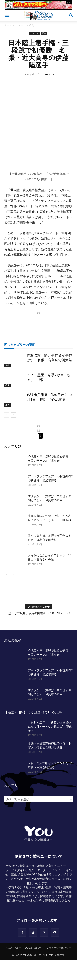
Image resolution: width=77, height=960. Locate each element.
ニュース (20, 25)
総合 (31, 25)
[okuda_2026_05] (38, 8)
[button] (7, 15)
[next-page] (13, 415)
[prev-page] (6, 415)
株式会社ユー (13, 947)
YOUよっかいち (34, 947)
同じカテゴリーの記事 (19, 344)
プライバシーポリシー (58, 947)
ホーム (7, 25)
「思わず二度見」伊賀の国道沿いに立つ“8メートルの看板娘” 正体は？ (50, 726)
